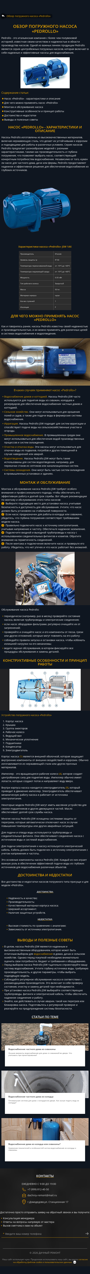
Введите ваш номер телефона (22, 1233)
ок (75, 1262)
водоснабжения (43, 954)
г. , (45, 1202)
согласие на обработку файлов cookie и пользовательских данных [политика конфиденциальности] (50, 1261)
